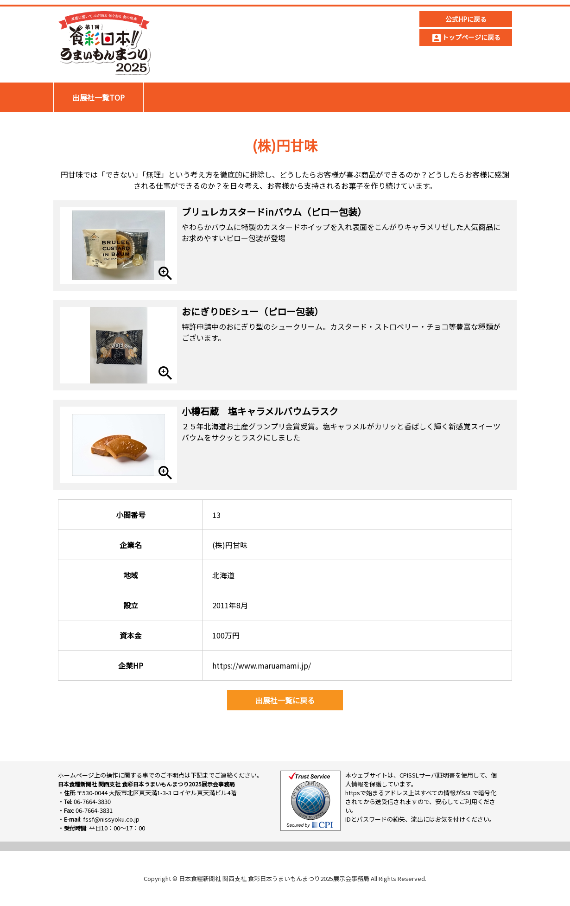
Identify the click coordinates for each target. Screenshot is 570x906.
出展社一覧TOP (98, 97)
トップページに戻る (465, 38)
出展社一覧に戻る (285, 700)
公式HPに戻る (466, 19)
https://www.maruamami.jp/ (261, 665)
